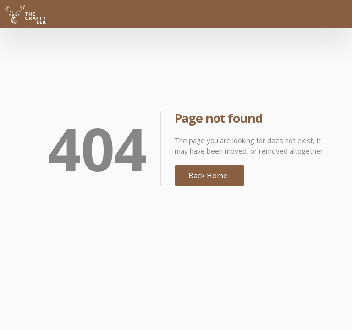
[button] (325, 14)
